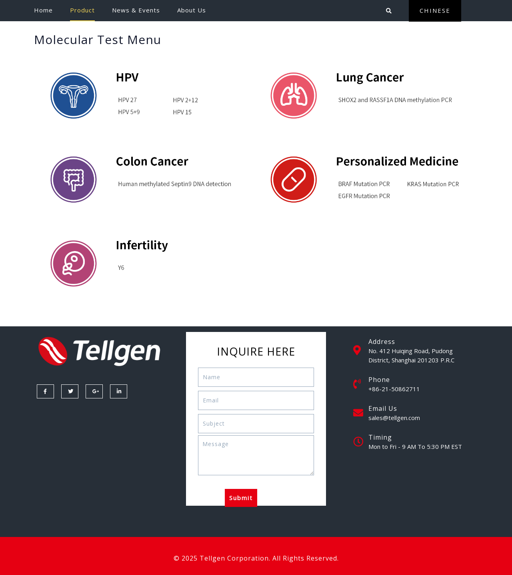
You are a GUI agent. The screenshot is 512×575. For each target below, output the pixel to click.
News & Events (136, 10)
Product (82, 10)
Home (43, 10)
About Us (191, 10)
